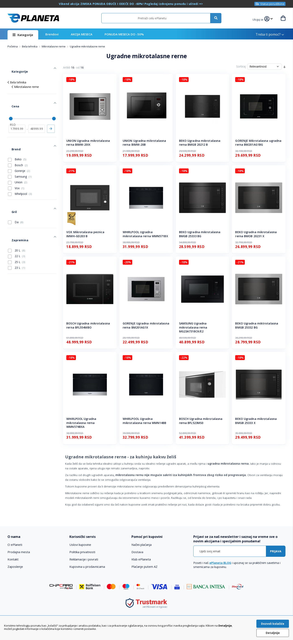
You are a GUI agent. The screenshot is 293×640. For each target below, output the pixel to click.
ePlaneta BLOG (220, 563)
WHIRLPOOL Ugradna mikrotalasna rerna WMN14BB (144, 421)
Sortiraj (241, 66)
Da (15, 196)
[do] (36, 114)
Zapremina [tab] (15, 210)
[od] (17, 114)
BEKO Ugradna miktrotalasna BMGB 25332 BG (256, 325)
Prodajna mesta (19, 552)
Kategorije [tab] (15, 67)
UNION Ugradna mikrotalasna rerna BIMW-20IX (88, 143)
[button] (260, 19)
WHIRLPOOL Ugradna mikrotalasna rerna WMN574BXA (81, 423)
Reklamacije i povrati (83, 559)
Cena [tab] (11, 96)
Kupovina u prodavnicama (87, 567)
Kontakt (13, 559)
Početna (13, 46)
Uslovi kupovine (80, 545)
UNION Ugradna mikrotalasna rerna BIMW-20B (144, 143)
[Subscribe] (275, 551)
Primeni (51, 114)
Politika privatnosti (82, 552)
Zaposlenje (15, 567)
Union (17, 162)
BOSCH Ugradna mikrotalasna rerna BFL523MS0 (201, 421)
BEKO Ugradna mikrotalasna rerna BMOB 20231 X (256, 234)
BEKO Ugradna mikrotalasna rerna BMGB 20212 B (200, 143)
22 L (16, 224)
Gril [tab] (10, 188)
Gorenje (19, 151)
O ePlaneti (15, 545)
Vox (16, 168)
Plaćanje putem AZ (144, 567)
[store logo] (33, 18)
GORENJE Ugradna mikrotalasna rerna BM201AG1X (146, 325)
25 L (16, 230)
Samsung (20, 156)
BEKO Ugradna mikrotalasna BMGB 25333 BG (200, 234)
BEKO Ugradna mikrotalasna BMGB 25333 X (256, 421)
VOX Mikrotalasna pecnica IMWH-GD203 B (85, 234)
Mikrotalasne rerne (54, 46)
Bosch (18, 145)
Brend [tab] (12, 131)
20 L (16, 218)
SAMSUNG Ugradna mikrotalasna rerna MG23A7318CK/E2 (193, 327)
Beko (17, 139)
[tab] (36, 536)
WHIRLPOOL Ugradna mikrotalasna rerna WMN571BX (145, 234)
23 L (16, 235)
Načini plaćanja (141, 545)
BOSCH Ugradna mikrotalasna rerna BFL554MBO (88, 325)
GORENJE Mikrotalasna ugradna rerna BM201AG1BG (258, 143)
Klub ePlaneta (141, 559)
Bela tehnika (30, 46)
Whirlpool (20, 174)
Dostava (137, 552)
